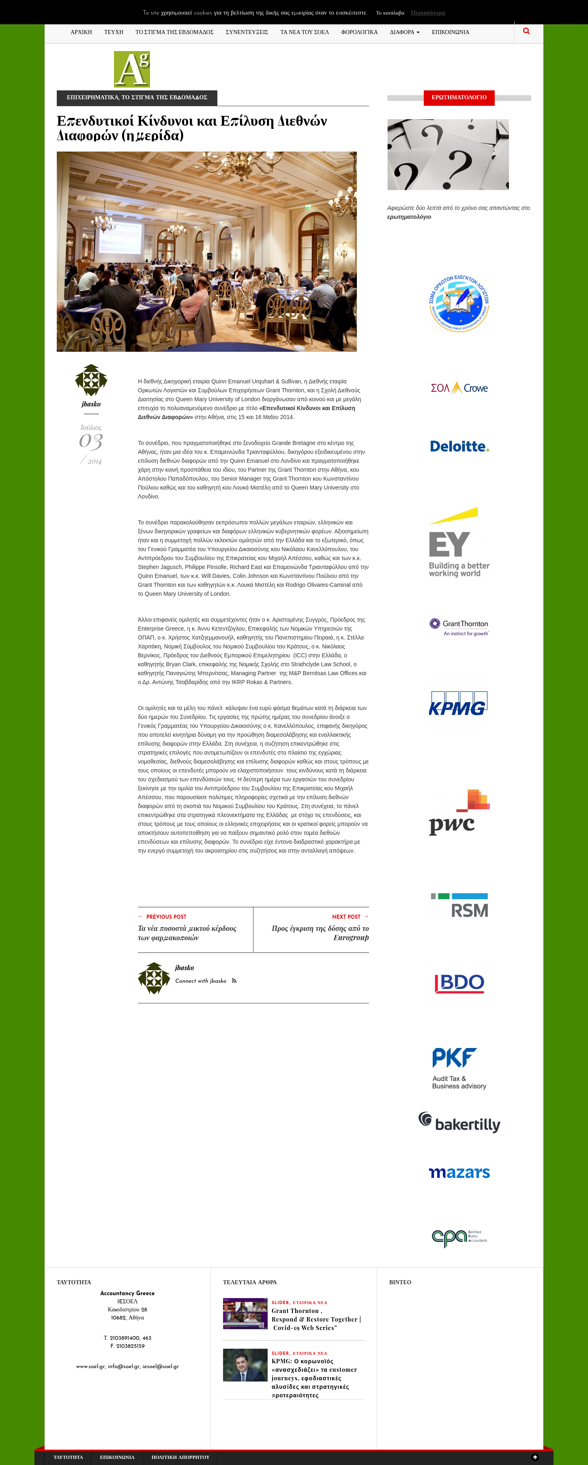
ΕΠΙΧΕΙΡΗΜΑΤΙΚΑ (93, 98)
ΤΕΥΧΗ (113, 31)
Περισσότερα (428, 13)
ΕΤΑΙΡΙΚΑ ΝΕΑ (310, 1303)
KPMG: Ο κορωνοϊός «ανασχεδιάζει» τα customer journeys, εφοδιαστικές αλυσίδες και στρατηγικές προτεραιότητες (314, 1378)
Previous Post (162, 916)
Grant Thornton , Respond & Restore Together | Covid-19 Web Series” (316, 1319)
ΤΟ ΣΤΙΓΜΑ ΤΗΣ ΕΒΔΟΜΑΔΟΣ (174, 31)
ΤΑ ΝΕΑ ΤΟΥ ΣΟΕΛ (305, 31)
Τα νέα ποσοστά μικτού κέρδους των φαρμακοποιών (187, 932)
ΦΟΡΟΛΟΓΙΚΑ (359, 31)
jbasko (91, 404)
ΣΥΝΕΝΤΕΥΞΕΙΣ (247, 31)
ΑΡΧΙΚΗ (81, 31)
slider (280, 1303)
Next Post (350, 916)
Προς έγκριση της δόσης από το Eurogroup (320, 932)
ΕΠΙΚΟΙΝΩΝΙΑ (451, 31)
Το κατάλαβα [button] (390, 13)
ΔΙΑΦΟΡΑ (405, 31)
